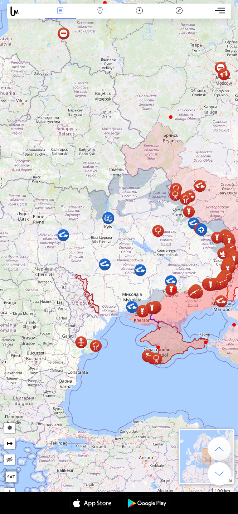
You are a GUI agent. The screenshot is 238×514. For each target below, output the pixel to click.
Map (99, 11)
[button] (174, 290)
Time (139, 11)
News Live (60, 11)
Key (179, 11)
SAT (11, 476)
